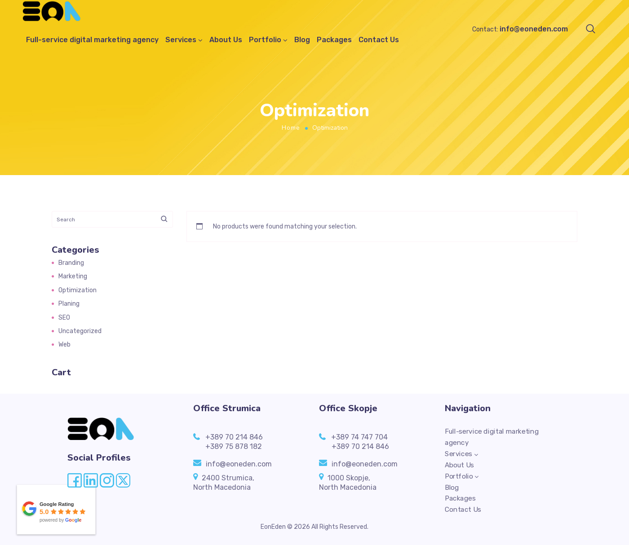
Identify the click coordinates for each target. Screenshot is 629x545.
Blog (302, 40)
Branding (71, 263)
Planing (69, 304)
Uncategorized (80, 331)
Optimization (77, 290)
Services (180, 40)
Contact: (520, 29)
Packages (334, 40)
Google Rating (57, 504)
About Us (225, 40)
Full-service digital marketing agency (92, 40)
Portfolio (265, 40)
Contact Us (379, 40)
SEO (64, 317)
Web (64, 344)
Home (291, 127)
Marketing (72, 276)
